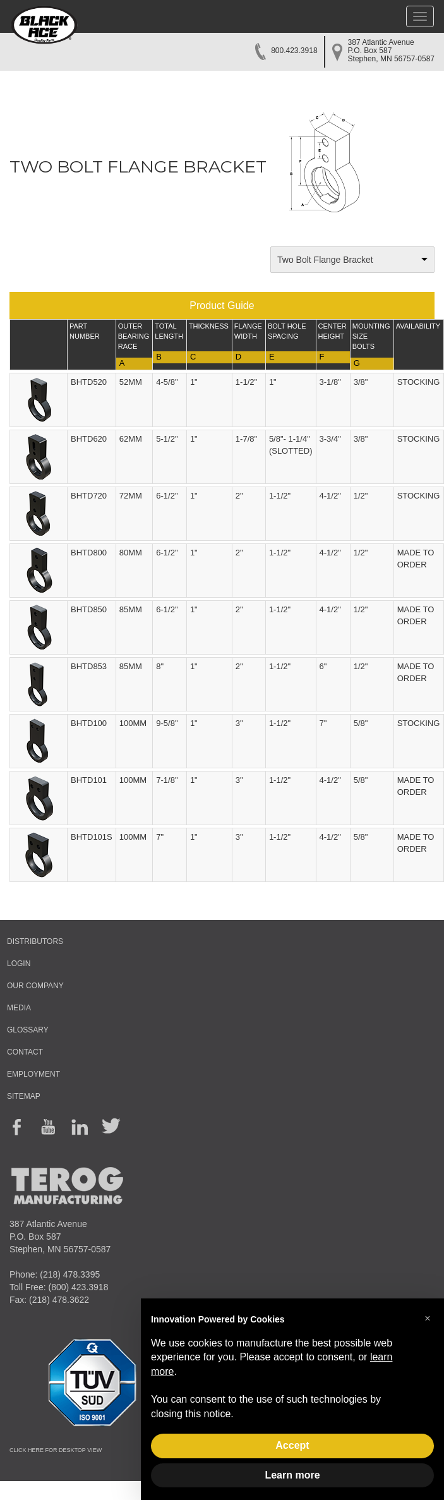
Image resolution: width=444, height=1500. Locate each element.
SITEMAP (23, 1096)
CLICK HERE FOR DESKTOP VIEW (55, 1450)
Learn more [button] (292, 1475)
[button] (427, 1319)
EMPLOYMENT (33, 1074)
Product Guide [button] (221, 305)
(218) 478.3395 (70, 1274)
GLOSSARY (28, 1029)
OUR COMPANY (35, 985)
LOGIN (18, 963)
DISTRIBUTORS (35, 941)
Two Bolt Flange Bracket (325, 260)
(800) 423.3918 (78, 1287)
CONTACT (25, 1052)
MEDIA (19, 1007)
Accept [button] (292, 1445)
